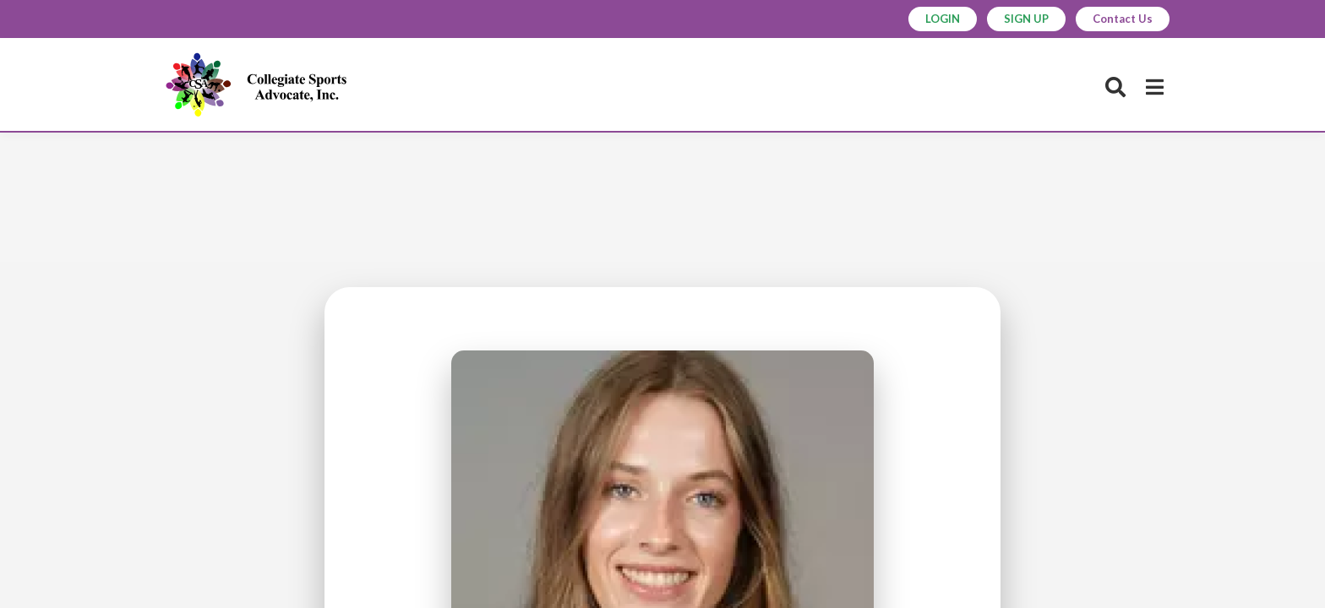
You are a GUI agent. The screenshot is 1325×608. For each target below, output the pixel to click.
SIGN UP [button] (1026, 18)
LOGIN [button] (942, 18)
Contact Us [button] (1123, 18)
